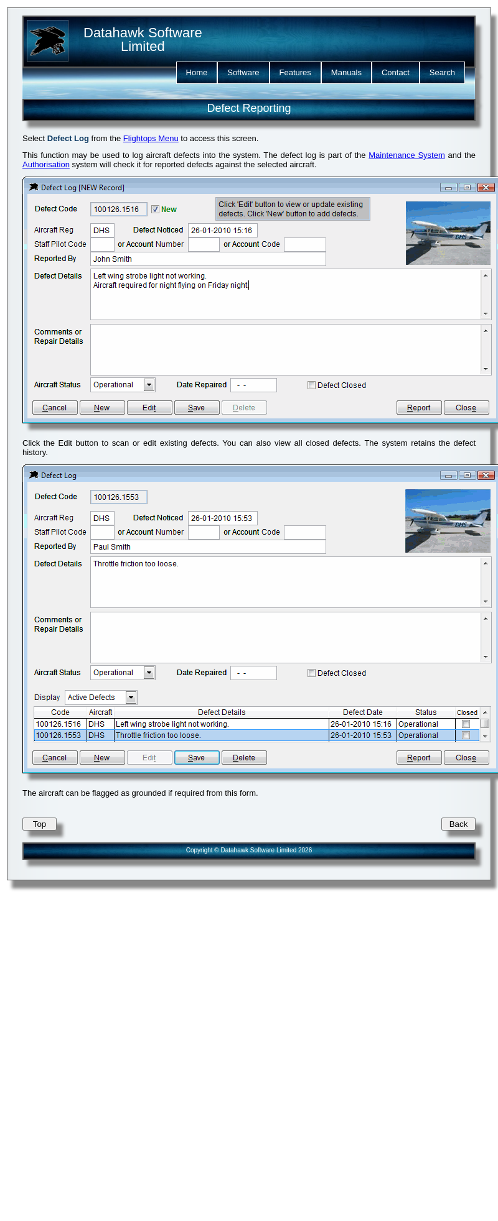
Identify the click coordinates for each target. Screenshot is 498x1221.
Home (197, 72)
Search (442, 72)
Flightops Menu (151, 138)
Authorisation (46, 164)
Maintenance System (407, 155)
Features (295, 72)
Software (243, 72)
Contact (396, 72)
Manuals (346, 72)
